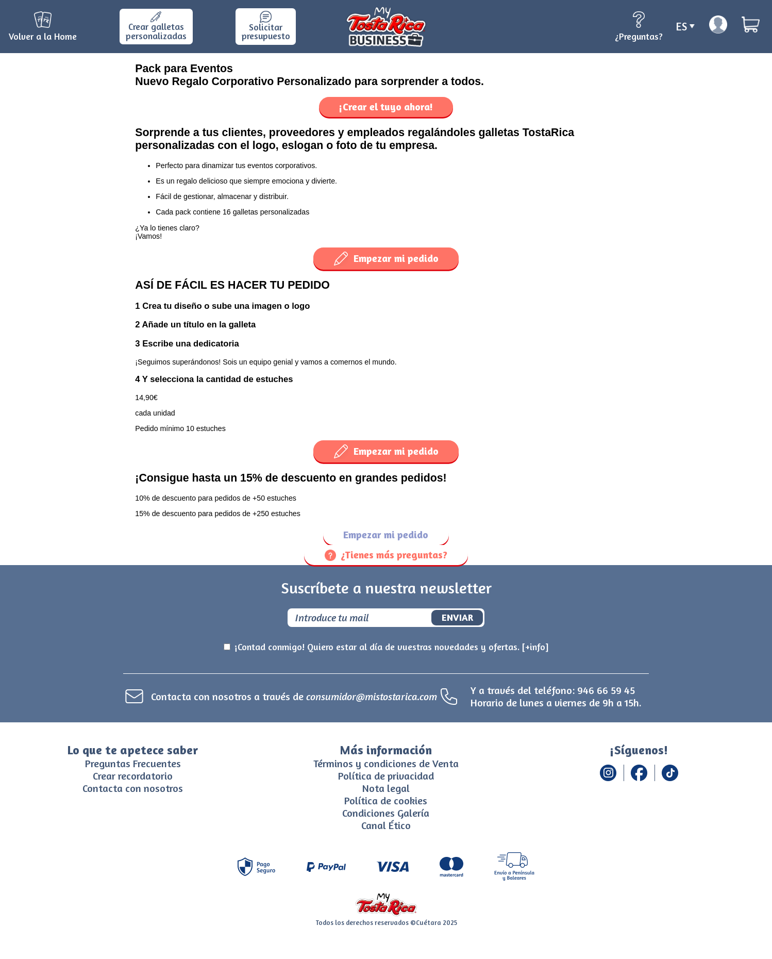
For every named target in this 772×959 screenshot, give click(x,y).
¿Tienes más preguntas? (386, 555)
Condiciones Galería (385, 812)
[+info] (535, 646)
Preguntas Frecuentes (133, 763)
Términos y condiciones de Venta (386, 763)
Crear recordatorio (133, 775)
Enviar (457, 617)
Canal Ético (386, 825)
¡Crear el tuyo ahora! (386, 107)
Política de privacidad (386, 775)
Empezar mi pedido (386, 258)
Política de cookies (385, 800)
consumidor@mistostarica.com (371, 696)
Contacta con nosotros (132, 788)
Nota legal (386, 788)
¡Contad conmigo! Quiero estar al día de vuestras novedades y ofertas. (391, 647)
